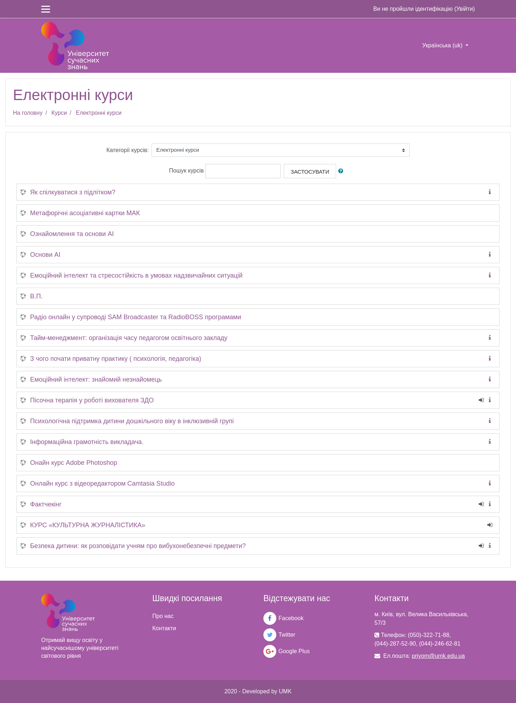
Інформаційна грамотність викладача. (87, 441)
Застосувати (310, 172)
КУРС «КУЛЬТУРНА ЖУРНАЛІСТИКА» (87, 525)
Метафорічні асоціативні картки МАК (85, 213)
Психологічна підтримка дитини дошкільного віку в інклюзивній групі (132, 421)
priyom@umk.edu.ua (438, 656)
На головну (28, 113)
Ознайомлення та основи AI (72, 233)
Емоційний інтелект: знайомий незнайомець (96, 379)
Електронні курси (98, 113)
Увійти (464, 9)
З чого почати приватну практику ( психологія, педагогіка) (115, 358)
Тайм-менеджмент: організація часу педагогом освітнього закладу (129, 337)
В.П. (36, 296)
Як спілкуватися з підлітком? (72, 192)
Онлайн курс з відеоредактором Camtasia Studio (102, 483)
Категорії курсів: (127, 150)
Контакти (164, 628)
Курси (59, 113)
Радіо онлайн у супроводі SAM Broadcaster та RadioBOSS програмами (135, 317)
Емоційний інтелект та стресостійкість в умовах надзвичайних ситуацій (136, 275)
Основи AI (45, 254)
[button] (342, 171)
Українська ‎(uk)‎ (443, 45)
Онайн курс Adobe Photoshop (73, 462)
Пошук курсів (186, 171)
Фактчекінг (46, 504)
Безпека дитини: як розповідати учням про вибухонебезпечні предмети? (138, 545)
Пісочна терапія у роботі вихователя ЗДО (92, 400)
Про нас (162, 616)
